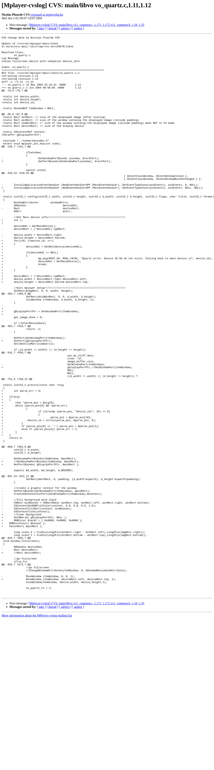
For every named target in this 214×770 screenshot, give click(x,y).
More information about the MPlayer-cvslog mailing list (37, 727)
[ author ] (78, 28)
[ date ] (41, 28)
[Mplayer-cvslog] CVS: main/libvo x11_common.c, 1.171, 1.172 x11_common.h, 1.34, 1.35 (86, 24)
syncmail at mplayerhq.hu (47, 14)
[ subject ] (65, 28)
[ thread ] (52, 28)
